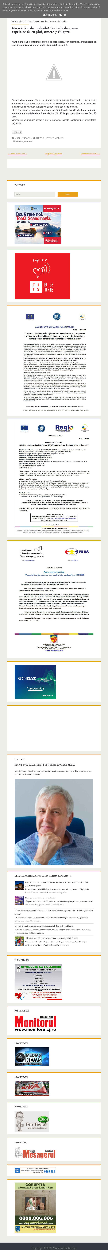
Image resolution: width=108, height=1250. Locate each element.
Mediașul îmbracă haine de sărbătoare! (41, 890)
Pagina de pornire (53, 153)
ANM (18, 138)
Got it (62, 15)
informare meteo (34, 138)
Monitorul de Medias (58, 21)
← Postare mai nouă (18, 153)
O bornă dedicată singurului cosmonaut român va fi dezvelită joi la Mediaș (44, 918)
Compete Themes (38, 1247)
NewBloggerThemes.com (76, 1247)
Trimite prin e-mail (23, 141)
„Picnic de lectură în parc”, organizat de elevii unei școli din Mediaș (52, 930)
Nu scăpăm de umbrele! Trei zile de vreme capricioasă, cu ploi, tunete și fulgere (46, 30)
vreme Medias (55, 138)
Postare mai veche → (89, 153)
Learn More (49, 15)
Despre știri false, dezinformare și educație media (45, 759)
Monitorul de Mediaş (64, 1240)
